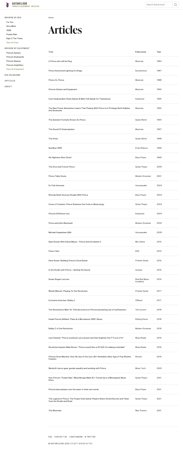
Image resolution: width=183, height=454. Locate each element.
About (8, 86)
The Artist (53, 138)
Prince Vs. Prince (56, 80)
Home (51, 17)
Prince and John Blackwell (60, 223)
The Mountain (54, 410)
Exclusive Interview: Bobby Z (61, 300)
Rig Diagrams (12, 75)
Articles (10, 81)
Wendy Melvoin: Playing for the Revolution (68, 291)
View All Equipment (15, 69)
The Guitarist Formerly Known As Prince (67, 120)
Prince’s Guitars (13, 53)
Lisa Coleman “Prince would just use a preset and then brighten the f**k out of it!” (86, 338)
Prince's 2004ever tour (59, 213)
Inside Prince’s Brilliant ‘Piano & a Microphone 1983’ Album (75, 319)
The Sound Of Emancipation (61, 129)
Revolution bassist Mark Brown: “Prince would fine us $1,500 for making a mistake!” (86, 347)
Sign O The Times (14, 38)
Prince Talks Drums (57, 176)
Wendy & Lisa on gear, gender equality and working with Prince (77, 368)
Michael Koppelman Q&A (60, 232)
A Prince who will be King (60, 61)
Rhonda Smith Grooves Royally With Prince (68, 195)
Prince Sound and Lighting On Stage (65, 71)
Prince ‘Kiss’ (54, 251)
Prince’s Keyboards (15, 57)
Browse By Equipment (17, 48)
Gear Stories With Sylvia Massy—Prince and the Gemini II (74, 242)
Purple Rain (11, 34)
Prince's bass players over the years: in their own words (73, 389)
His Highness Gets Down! (60, 157)
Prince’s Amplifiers (14, 65)
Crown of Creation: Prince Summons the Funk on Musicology (76, 204)
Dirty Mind (11, 26)
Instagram (75, 437)
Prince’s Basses (13, 61)
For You (9, 22)
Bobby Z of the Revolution (60, 328)
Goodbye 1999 (55, 148)
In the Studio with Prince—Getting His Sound (69, 270)
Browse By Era (13, 17)
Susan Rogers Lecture (58, 279)
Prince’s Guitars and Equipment (62, 89)
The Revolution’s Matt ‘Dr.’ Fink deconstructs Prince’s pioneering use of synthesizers (87, 310)
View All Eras (12, 42)
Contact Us (60, 437)
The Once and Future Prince (61, 167)
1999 (8, 30)
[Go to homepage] (75, 5)
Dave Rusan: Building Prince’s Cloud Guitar (68, 260)
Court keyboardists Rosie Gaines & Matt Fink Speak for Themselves (79, 99)
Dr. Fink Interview (56, 185)
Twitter (90, 437)
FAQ (50, 437)
